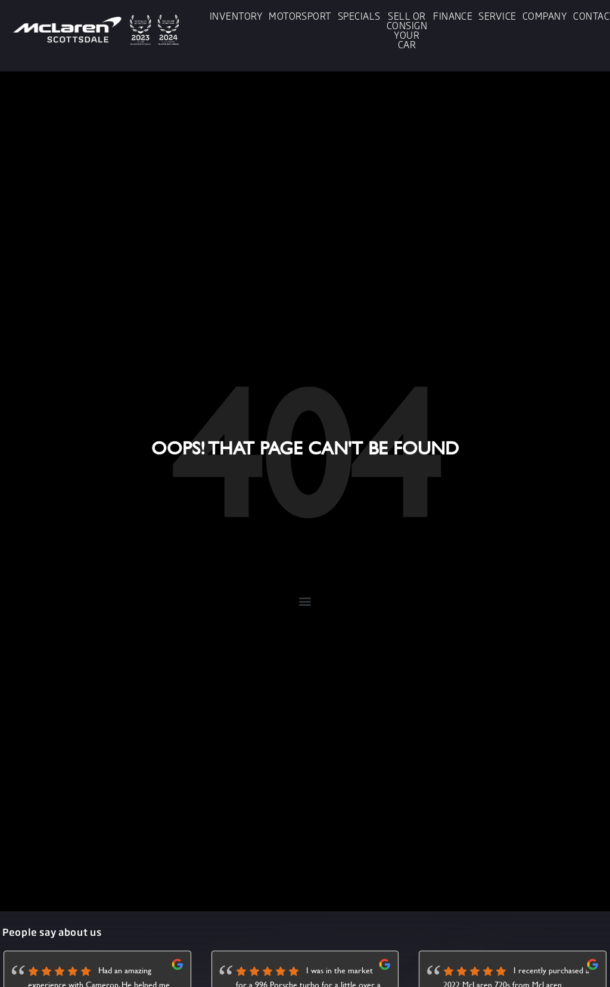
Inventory (236, 15)
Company (544, 15)
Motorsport (300, 15)
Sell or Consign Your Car (407, 29)
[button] (305, 601)
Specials (359, 15)
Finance (452, 15)
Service (497, 15)
